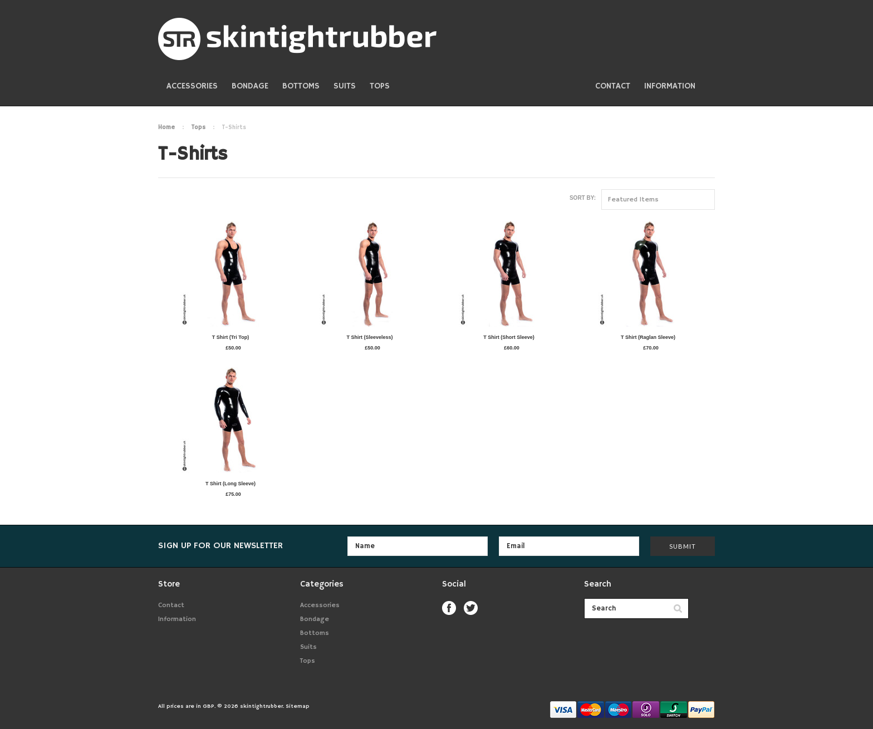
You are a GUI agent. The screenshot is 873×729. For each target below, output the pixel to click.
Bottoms (301, 86)
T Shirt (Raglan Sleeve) (648, 337)
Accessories (192, 86)
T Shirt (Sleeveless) (369, 337)
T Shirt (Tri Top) (230, 337)
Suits (344, 86)
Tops (380, 86)
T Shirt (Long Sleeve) (230, 483)
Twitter (471, 608)
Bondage (250, 86)
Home (166, 127)
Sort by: (583, 198)
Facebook (449, 608)
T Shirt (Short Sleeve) (508, 337)
